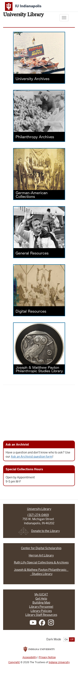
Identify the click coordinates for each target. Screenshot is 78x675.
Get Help (41, 598)
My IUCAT (41, 594)
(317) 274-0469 (38, 515)
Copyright (14, 662)
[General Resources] (39, 235)
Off (72, 639)
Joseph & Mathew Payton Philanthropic (41, 570)
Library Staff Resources (41, 615)
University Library (23, 14)
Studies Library (41, 574)
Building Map (41, 602)
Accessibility (29, 657)
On (66, 639)
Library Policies (41, 611)
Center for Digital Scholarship (41, 548)
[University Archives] (39, 60)
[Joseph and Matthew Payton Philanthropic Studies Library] (39, 351)
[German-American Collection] (39, 177)
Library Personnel (41, 607)
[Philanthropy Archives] (39, 119)
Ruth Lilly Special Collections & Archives (41, 562)
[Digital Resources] (39, 293)
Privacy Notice (47, 657)
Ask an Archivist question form (31, 456)
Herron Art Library (41, 555)
